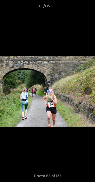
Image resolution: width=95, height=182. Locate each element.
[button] (77, 7)
